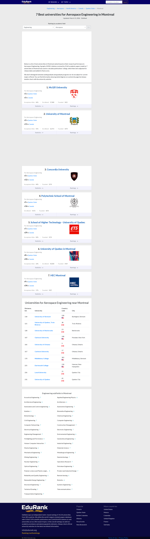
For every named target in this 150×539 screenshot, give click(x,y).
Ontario (79, 509)
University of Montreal (57, 113)
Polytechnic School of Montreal (56, 195)
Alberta (79, 518)
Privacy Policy (123, 538)
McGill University (56, 87)
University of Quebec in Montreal (56, 248)
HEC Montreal (56, 275)
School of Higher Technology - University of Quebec (56, 222)
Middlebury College (42, 358)
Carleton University (42, 351)
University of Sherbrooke (44, 330)
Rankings (74, 106)
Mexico (106, 512)
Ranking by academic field (56, 23)
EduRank (84, 18)
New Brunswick (81, 525)
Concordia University (57, 169)
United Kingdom (109, 518)
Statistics (39, 106)
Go (89, 27)
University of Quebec (42, 379)
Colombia (107, 515)
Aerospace (60, 8)
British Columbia (82, 515)
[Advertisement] (38, 47)
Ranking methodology (31, 533)
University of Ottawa (42, 344)
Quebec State (90, 8)
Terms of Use (112, 538)
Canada (80, 8)
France (106, 521)
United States (108, 509)
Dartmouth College (41, 365)
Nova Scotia (80, 521)
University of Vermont (43, 316)
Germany (107, 525)
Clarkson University (42, 337)
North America (71, 8)
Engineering (51, 8)
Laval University (40, 372)
